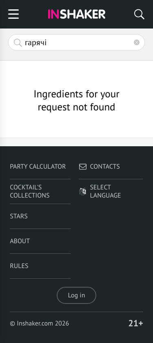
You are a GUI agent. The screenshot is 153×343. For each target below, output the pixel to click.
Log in (76, 295)
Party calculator (38, 167)
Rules (19, 266)
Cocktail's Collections (29, 191)
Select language (100, 191)
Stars (19, 216)
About (20, 241)
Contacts (99, 167)
